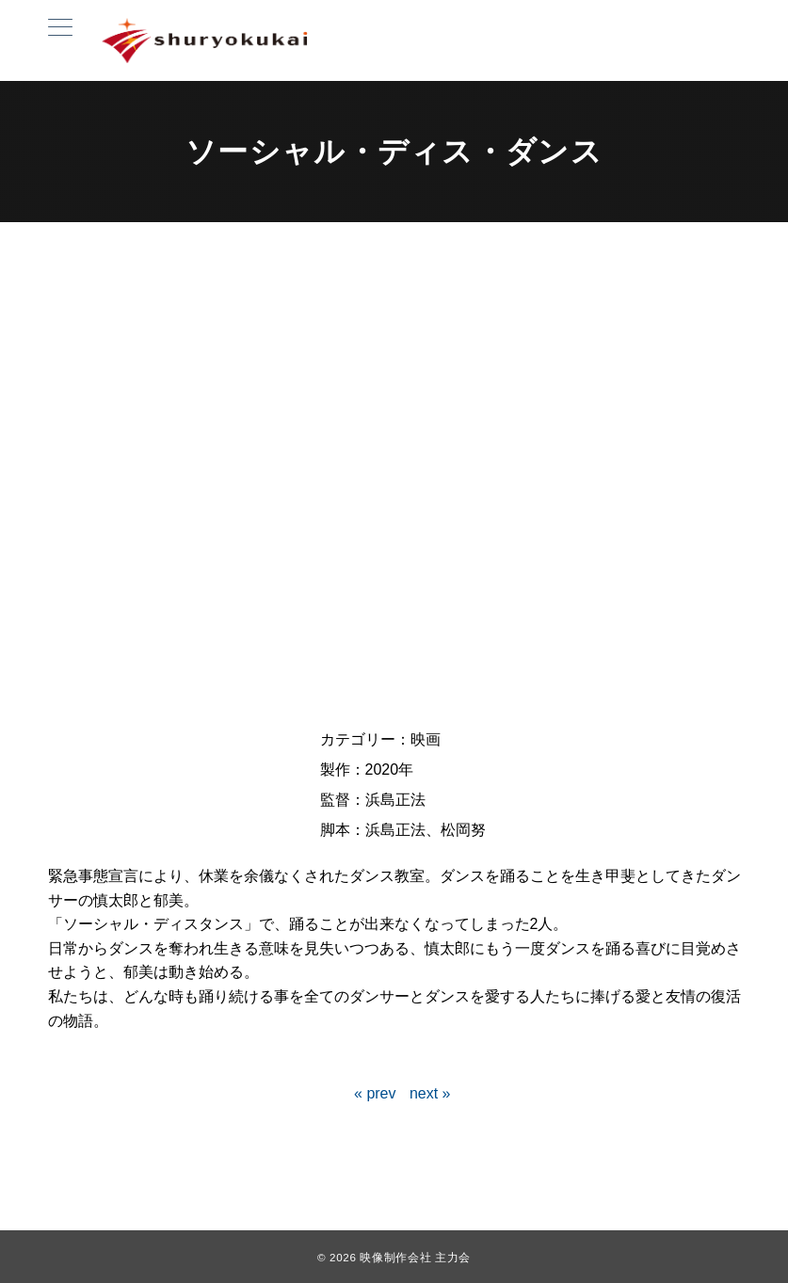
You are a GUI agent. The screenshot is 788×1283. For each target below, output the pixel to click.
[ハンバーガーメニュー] (60, 30)
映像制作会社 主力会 (415, 1257)
